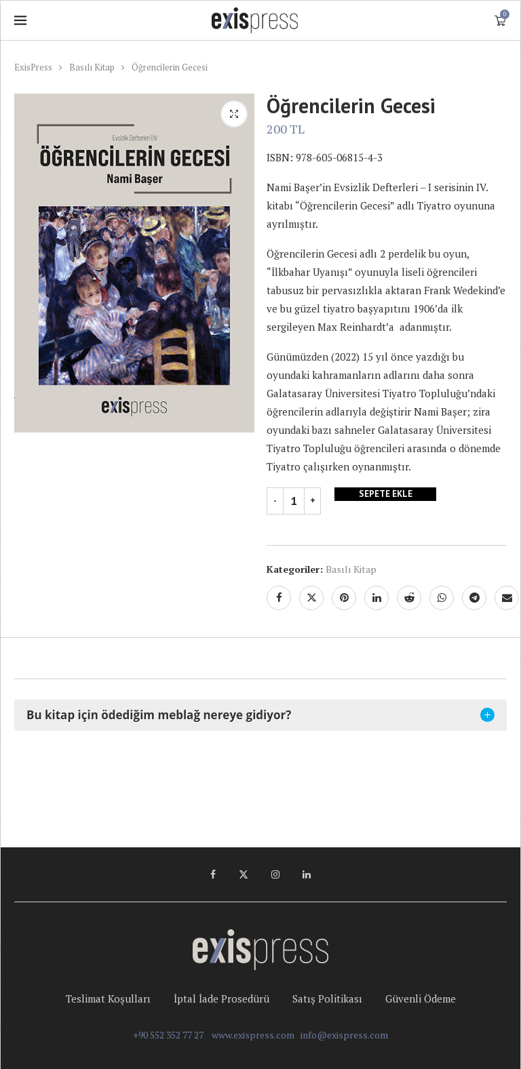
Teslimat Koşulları (108, 998)
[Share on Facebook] (279, 598)
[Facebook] (213, 874)
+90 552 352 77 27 (168, 1034)
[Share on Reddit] (409, 598)
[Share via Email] (507, 598)
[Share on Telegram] (474, 598)
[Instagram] (275, 874)
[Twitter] (243, 874)
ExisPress (33, 67)
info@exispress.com (344, 1034)
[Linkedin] (307, 874)
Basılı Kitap (92, 67)
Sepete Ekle (385, 494)
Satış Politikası (327, 998)
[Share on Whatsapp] (441, 598)
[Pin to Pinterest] (344, 598)
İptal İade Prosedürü (221, 998)
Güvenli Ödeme (420, 998)
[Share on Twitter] (311, 598)
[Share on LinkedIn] (376, 598)
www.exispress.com (253, 1034)
